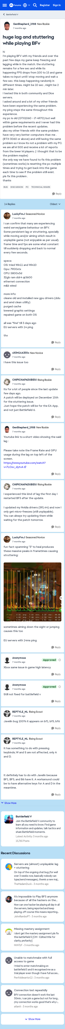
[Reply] (56, 194)
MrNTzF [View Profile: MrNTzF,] (18, 945)
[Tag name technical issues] (41, 187)
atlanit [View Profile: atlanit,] (17, 1006)
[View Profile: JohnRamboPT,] (8, 899)
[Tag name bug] (6, 187)
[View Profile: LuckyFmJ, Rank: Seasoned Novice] (7, 215)
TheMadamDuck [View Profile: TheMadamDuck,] (23, 884)
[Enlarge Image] (32, 592)
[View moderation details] (59, 660)
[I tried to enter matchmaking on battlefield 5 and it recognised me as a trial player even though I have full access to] (37, 969)
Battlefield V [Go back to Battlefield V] (10, 14)
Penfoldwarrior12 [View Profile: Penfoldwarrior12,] (23, 977)
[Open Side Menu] (4, 5)
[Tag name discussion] (17, 187)
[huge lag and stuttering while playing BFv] (28, 218)
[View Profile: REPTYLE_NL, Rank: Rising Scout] (7, 713)
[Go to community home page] (15, 5)
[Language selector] (26, 5)
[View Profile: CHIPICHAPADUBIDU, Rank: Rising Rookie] (7, 381)
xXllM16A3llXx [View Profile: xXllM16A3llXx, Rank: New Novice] (20, 352)
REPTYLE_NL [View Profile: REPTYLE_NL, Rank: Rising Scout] (20, 711)
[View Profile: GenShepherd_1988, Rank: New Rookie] (7, 26)
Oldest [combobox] (55, 204)
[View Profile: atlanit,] (8, 992)
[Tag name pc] (27, 187)
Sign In (57, 5)
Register (45, 5)
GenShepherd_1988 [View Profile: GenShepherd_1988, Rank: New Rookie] (24, 24)
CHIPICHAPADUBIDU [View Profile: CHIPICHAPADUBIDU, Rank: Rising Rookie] (24, 379)
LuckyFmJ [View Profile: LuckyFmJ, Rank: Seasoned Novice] (18, 214)
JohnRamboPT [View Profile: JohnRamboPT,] (22, 916)
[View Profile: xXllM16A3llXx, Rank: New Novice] (7, 354)
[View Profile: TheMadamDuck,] (8, 866)
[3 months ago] (40, 884)
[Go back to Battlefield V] (38, 816)
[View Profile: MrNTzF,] (8, 931)
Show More (8, 803)
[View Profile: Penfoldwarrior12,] (8, 960)
